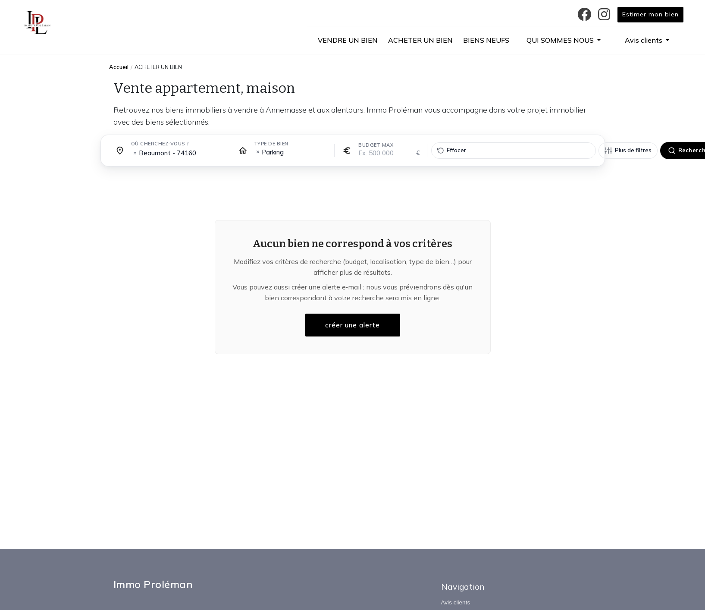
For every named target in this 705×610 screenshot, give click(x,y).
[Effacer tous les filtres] (513, 150)
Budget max (375, 145)
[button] (564, 40)
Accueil (118, 66)
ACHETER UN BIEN (158, 66)
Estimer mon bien (650, 14)
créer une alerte (353, 325)
